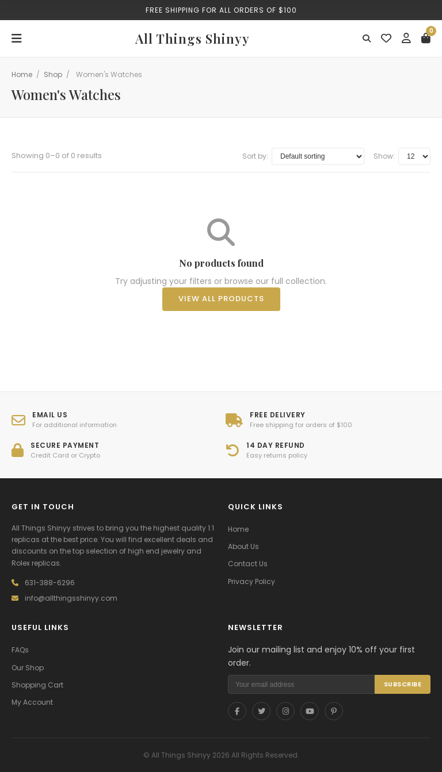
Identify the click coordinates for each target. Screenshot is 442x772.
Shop (53, 74)
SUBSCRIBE (403, 684)
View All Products (221, 298)
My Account (32, 702)
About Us (243, 546)
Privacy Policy (251, 581)
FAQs (20, 650)
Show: (384, 156)
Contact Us (248, 564)
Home (22, 74)
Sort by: (255, 156)
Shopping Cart (37, 685)
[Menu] (17, 38)
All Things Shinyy (192, 38)
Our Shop (28, 668)
